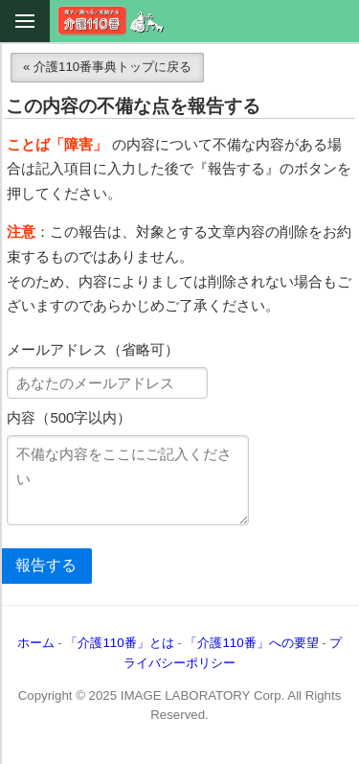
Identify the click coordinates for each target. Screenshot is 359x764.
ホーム (36, 643)
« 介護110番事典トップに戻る (107, 66)
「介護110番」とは (119, 643)
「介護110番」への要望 (251, 643)
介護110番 (111, 20)
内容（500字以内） (69, 418)
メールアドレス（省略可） (93, 350)
